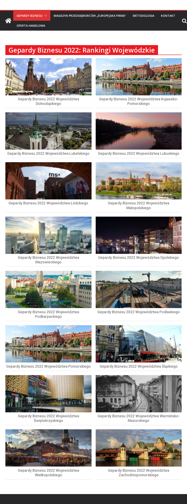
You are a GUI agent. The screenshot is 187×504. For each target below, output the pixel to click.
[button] (44, 16)
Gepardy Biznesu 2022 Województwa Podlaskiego (138, 312)
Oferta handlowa (31, 26)
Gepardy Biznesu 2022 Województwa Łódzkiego (48, 203)
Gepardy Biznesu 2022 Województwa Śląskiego (139, 366)
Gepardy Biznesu (29, 16)
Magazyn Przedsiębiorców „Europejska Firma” (90, 16)
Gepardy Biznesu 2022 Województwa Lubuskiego (138, 153)
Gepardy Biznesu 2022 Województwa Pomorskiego (48, 366)
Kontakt (168, 16)
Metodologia (143, 16)
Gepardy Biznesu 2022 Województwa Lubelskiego (48, 153)
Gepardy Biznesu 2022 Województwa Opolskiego (138, 258)
